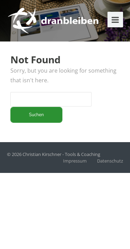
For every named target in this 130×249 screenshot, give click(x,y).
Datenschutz (110, 161)
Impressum (75, 161)
